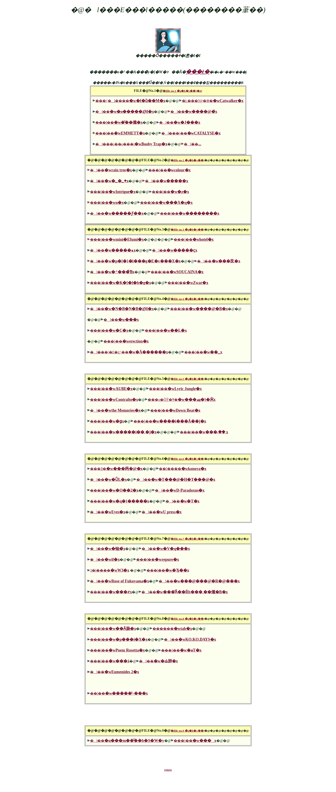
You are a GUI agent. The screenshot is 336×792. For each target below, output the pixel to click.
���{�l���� (130, 101)
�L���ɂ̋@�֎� (213, 101)
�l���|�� (191, 133)
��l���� (182, 469)
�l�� (124, 112)
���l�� (119, 122)
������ (172, 629)
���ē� (198, 71)
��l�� (119, 693)
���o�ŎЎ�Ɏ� (181, 400)
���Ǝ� (116, 469)
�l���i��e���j (131, 144)
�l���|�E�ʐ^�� (129, 352)
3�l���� (109, 570)
